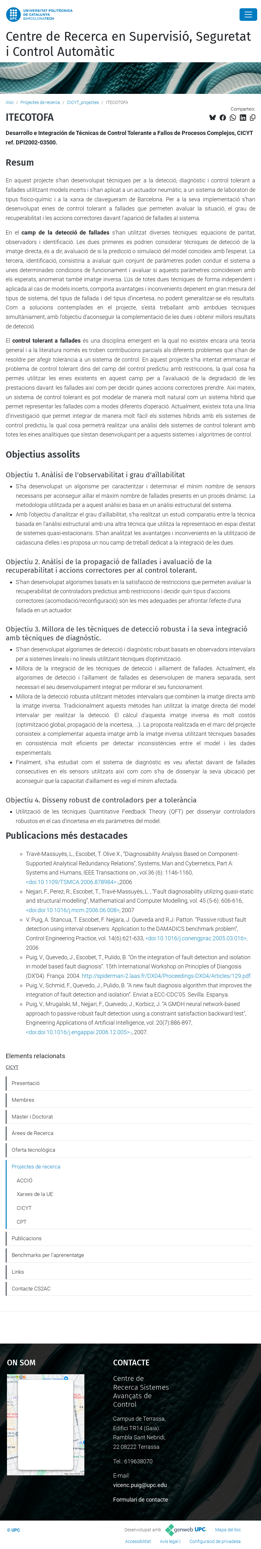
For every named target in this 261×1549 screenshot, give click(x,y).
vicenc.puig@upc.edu (140, 1485)
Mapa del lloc (228, 1529)
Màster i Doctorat (32, 1116)
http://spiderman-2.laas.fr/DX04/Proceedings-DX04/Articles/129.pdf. (167, 976)
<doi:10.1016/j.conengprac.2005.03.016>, (196, 938)
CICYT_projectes (83, 102)
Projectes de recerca (40, 102)
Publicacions (27, 1238)
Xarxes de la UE (35, 1194)
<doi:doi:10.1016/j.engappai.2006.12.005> (78, 1032)
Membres (23, 1100)
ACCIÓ (25, 1180)
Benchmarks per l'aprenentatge (48, 1255)
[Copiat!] (252, 117)
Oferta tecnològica (33, 1150)
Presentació (26, 1083)
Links (18, 1272)
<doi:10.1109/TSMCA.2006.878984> (71, 882)
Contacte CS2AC (31, 1288)
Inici (10, 102)
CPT (22, 1222)
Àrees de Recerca (32, 1133)
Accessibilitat (138, 1541)
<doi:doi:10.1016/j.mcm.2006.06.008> (72, 910)
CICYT (12, 1067)
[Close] (248, 14)
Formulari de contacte (140, 1499)
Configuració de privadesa (215, 1541)
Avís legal (169, 1541)
